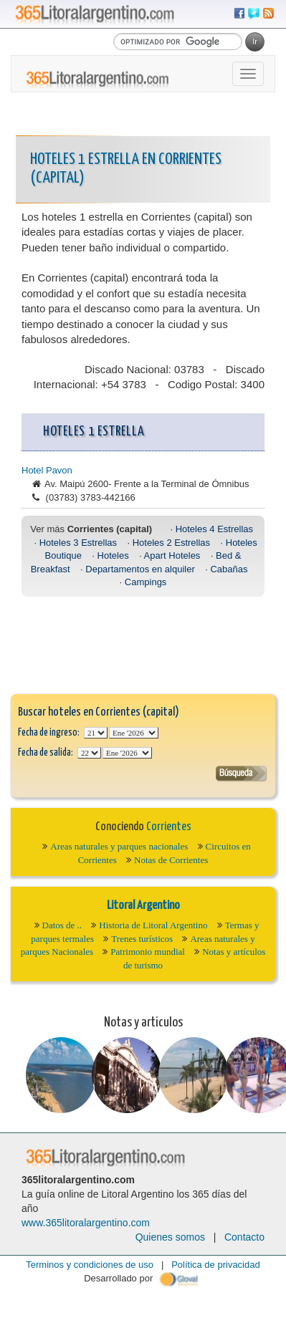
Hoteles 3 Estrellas (78, 542)
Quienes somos (170, 1237)
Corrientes (168, 827)
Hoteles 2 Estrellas (171, 542)
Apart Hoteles (172, 555)
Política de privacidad (215, 1264)
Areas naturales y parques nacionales (119, 846)
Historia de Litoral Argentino (153, 925)
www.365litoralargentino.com (86, 1222)
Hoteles (113, 555)
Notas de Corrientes (171, 860)
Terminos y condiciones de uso (89, 1264)
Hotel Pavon (47, 470)
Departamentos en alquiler (139, 569)
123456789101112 (133, 732)
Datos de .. (62, 925)
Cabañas (228, 569)
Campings (146, 582)
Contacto (244, 1237)
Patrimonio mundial (147, 951)
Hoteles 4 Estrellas (214, 529)
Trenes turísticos (142, 938)
